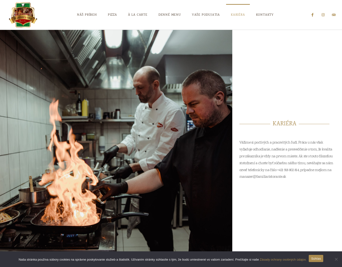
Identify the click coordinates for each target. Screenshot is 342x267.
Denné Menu (169, 15)
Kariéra (238, 15)
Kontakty (265, 15)
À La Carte (137, 15)
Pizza (112, 15)
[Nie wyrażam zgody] (336, 259)
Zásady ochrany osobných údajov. (283, 259)
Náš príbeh (87, 15)
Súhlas (316, 258)
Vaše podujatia (206, 15)
